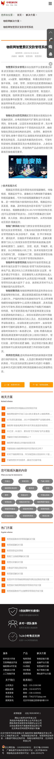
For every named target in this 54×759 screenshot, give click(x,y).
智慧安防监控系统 (15, 551)
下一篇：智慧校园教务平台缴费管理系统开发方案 (43, 385)
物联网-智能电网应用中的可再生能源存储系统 (27, 425)
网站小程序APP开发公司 (26, 718)
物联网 (21, 56)
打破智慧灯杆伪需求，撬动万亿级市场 (24, 460)
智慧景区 (38, 56)
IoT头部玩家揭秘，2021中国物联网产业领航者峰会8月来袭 (30, 420)
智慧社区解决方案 (15, 562)
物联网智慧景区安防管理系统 (18, 27)
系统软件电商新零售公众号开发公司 (26, 721)
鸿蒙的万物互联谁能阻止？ (19, 437)
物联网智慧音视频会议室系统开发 (22, 408)
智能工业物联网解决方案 (18, 556)
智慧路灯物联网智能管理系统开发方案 (24, 585)
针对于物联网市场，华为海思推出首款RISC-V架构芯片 (30, 454)
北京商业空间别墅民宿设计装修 (26, 728)
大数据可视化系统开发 (17, 568)
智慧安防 (29, 56)
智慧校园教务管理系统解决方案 (21, 539)
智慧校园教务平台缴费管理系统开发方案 (25, 591)
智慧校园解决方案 (15, 545)
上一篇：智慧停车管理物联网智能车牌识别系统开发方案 (14, 385)
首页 (19, 15)
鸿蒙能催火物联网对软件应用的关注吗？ (25, 448)
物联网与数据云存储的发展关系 (21, 443)
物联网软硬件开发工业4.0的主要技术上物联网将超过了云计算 (30, 414)
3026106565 (34, 713)
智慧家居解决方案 (15, 574)
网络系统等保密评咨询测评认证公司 (26, 723)
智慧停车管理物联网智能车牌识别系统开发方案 (28, 579)
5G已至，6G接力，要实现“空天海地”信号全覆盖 (28, 431)
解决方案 (30, 15)
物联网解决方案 (11, 21)
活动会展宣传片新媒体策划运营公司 (26, 726)
